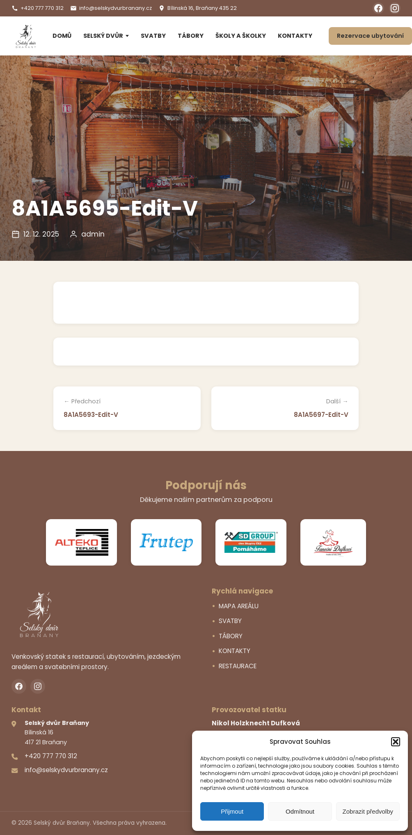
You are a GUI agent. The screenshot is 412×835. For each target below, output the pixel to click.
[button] (395, 742)
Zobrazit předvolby (368, 811)
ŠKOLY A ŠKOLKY (240, 36)
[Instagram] (395, 8)
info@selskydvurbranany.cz (111, 8)
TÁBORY (191, 36)
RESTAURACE (237, 666)
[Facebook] (378, 8)
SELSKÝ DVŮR (103, 36)
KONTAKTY (295, 36)
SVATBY (153, 36)
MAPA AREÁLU (239, 606)
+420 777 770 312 (37, 8)
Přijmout (232, 811)
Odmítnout (300, 811)
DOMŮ (62, 36)
